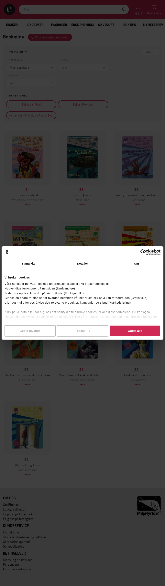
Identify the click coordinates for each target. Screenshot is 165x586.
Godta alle (135, 330)
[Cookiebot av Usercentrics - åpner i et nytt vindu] (143, 252)
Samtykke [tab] (29, 263)
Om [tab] (136, 263)
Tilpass (82, 330)
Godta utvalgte (30, 330)
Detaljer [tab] (82, 263)
